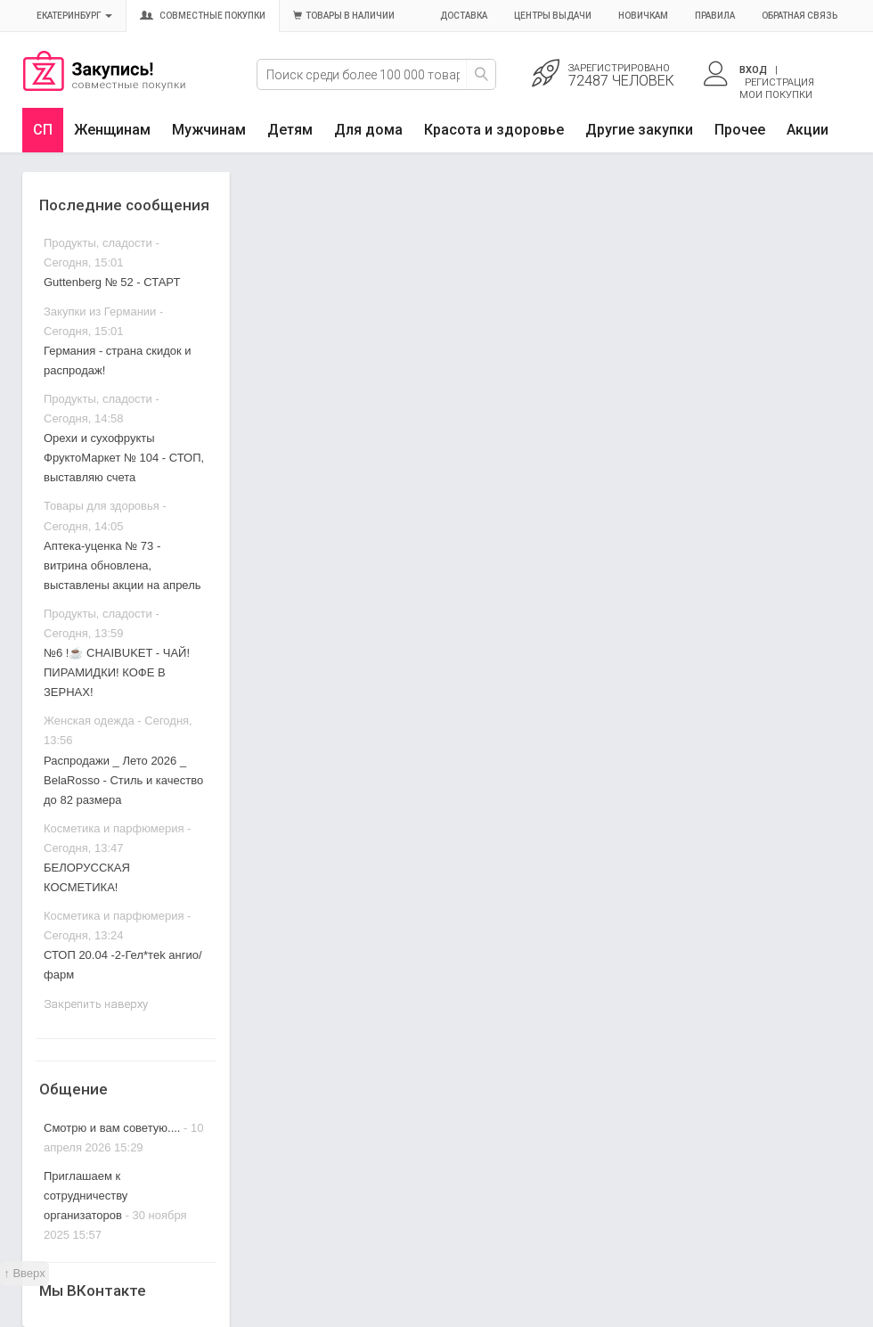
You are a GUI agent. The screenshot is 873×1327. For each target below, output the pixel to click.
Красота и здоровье (494, 129)
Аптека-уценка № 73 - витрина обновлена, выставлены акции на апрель (122, 565)
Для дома (368, 129)
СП (43, 129)
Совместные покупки (202, 15)
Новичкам (643, 15)
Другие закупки (639, 129)
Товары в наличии (344, 15)
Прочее (739, 129)
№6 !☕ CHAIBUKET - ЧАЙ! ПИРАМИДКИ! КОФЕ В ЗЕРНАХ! (117, 672)
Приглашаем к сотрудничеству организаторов (85, 1195)
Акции (807, 129)
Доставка (463, 15)
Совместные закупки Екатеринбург (104, 86)
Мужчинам (209, 129)
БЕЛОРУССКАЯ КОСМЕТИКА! (87, 877)
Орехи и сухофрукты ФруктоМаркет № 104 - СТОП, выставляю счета (124, 457)
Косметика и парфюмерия (114, 828)
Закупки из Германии (100, 311)
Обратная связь (799, 15)
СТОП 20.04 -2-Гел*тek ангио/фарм (123, 964)
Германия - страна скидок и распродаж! (118, 360)
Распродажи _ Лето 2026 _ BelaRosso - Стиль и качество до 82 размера (123, 780)
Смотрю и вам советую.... (112, 1128)
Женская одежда (89, 720)
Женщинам (112, 129)
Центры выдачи (553, 15)
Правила (715, 15)
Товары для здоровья (101, 505)
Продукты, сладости (98, 243)
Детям (290, 129)
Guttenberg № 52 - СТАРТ (112, 282)
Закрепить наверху (96, 1004)
